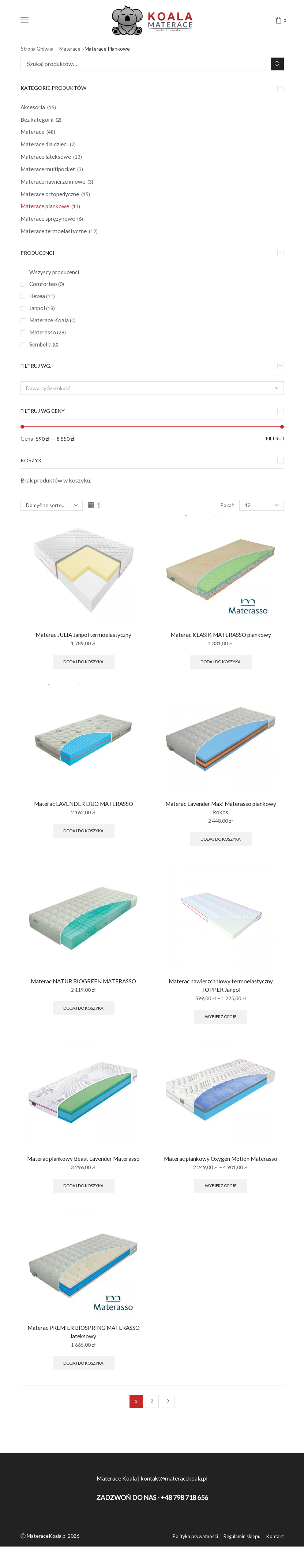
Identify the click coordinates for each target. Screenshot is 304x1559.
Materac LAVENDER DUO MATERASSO (83, 811)
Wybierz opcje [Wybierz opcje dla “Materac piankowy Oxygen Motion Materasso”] (220, 1196)
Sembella (44, 350)
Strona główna (38, 48)
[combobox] (152, 394)
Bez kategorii (37, 120)
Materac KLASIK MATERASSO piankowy (221, 641)
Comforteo (46, 288)
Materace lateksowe (46, 158)
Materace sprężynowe (48, 222)
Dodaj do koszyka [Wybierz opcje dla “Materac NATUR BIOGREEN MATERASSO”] (83, 1017)
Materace (72, 48)
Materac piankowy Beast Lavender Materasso (83, 1169)
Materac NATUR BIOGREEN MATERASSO (84, 990)
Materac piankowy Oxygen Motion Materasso (221, 1169)
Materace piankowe (45, 209)
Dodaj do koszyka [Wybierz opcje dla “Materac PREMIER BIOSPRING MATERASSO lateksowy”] (83, 1375)
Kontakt (274, 1548)
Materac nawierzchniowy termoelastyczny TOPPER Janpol (221, 994)
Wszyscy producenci (55, 275)
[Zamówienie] (51, 511)
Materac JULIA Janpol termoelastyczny (83, 641)
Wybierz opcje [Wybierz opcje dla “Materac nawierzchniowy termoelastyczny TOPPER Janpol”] (220, 1026)
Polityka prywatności (189, 1548)
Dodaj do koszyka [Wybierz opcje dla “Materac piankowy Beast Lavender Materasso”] (83, 1196)
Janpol (42, 313)
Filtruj (274, 445)
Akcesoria (33, 107)
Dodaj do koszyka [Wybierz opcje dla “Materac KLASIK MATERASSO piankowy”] (220, 669)
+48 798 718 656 (184, 1510)
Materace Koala (52, 325)
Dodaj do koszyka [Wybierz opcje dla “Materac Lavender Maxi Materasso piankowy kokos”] (220, 847)
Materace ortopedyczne (50, 196)
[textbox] (147, 395)
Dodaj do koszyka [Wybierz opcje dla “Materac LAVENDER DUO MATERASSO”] (83, 838)
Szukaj (277, 63)
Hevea (42, 300)
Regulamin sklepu (239, 1548)
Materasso (47, 337)
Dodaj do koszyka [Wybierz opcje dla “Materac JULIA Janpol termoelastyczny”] (83, 669)
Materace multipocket (48, 171)
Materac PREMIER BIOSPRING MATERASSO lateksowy (83, 1343)
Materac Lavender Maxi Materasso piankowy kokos (220, 816)
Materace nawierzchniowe (53, 183)
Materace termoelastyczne (54, 234)
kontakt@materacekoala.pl (174, 1490)
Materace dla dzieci (45, 145)
